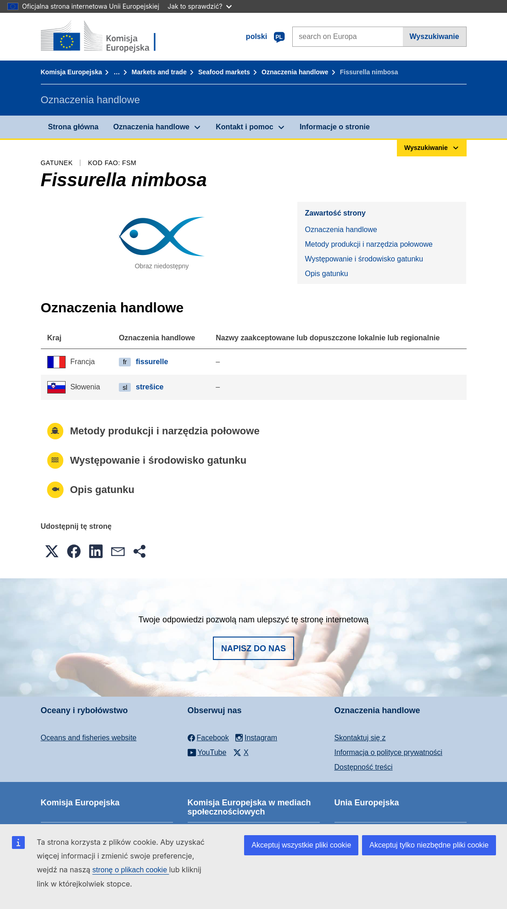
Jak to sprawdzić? (199, 6)
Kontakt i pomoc (244, 127)
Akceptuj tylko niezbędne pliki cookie (429, 845)
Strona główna (73, 127)
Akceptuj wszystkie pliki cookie (301, 845)
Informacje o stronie (335, 127)
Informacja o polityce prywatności (388, 752)
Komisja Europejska (71, 72)
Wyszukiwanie (434, 36)
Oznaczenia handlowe (295, 72)
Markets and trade (159, 72)
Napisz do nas (253, 648)
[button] (52, 551)
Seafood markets (224, 72)
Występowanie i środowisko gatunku (364, 259)
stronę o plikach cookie (130, 870)
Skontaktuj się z (360, 738)
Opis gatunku (326, 273)
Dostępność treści (363, 767)
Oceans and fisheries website (89, 738)
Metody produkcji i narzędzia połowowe (368, 244)
